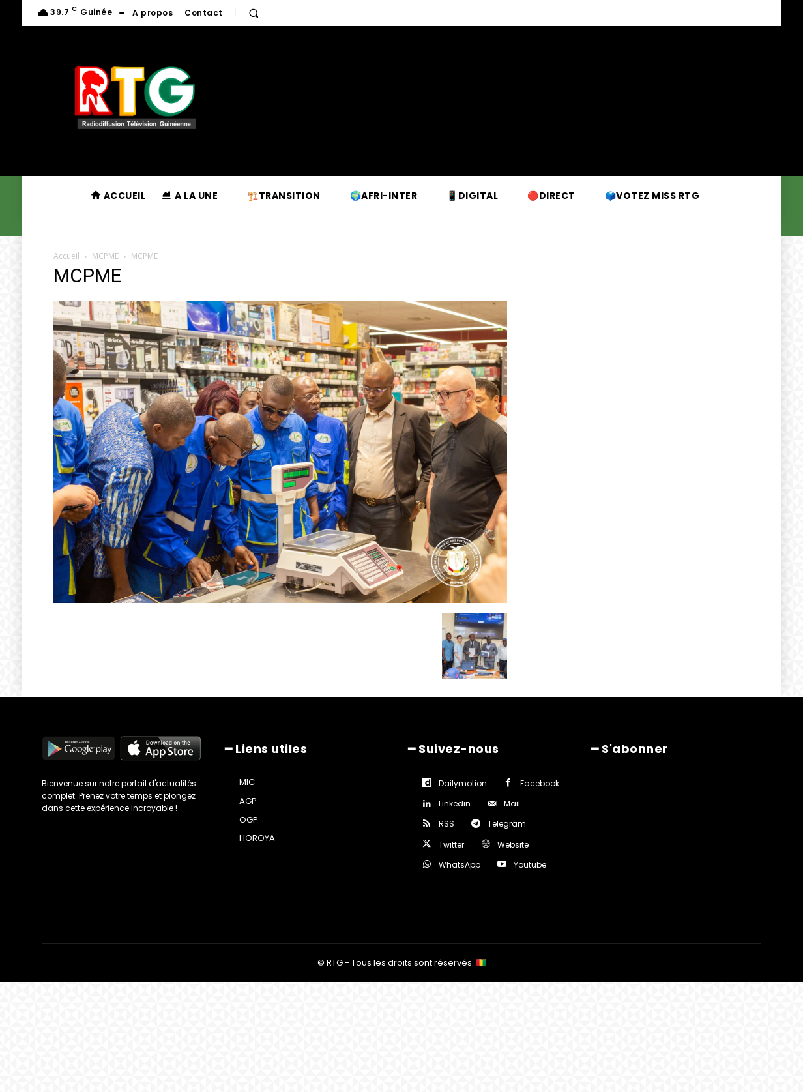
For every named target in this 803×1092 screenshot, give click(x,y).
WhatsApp (459, 864)
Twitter (451, 844)
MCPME (105, 255)
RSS (446, 823)
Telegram (507, 823)
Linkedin (455, 803)
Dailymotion (463, 783)
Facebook (539, 783)
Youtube (530, 864)
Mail (512, 803)
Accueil (66, 255)
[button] (254, 13)
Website (513, 844)
